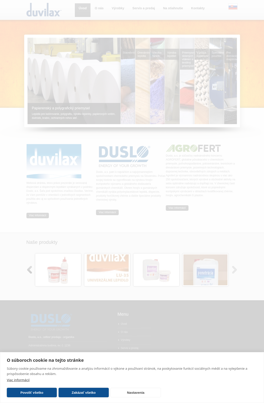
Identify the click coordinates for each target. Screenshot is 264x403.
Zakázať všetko (84, 392)
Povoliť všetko (31, 392)
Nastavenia (135, 392)
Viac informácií (18, 380)
